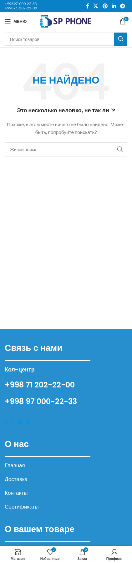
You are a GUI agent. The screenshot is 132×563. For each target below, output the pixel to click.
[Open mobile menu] (16, 21)
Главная (15, 465)
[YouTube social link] (20, 422)
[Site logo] (66, 20)
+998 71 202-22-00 (40, 385)
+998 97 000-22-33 (41, 401)
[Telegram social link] (122, 6)
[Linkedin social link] (113, 6)
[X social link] (95, 6)
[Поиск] (66, 39)
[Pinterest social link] (104, 6)
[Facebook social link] (87, 6)
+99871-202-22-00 (21, 8)
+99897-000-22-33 (21, 3)
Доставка (16, 479)
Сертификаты (21, 506)
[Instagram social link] (12, 422)
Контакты (16, 492)
